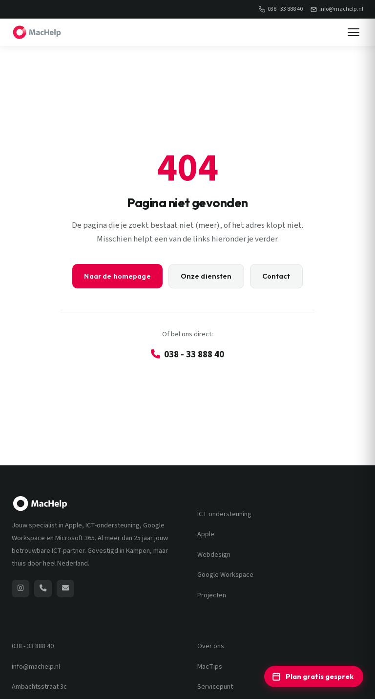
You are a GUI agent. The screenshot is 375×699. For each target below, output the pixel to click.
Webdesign (213, 555)
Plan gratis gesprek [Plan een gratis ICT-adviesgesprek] (313, 676)
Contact (276, 276)
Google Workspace (225, 575)
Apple (205, 534)
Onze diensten (206, 276)
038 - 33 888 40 (281, 9)
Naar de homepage (117, 276)
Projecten (211, 595)
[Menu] (353, 32)
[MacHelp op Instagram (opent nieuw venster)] (20, 588)
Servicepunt (215, 687)
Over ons (210, 646)
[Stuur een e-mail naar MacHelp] (65, 588)
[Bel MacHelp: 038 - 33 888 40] (43, 588)
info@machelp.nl (337, 9)
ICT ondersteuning (224, 514)
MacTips (209, 667)
